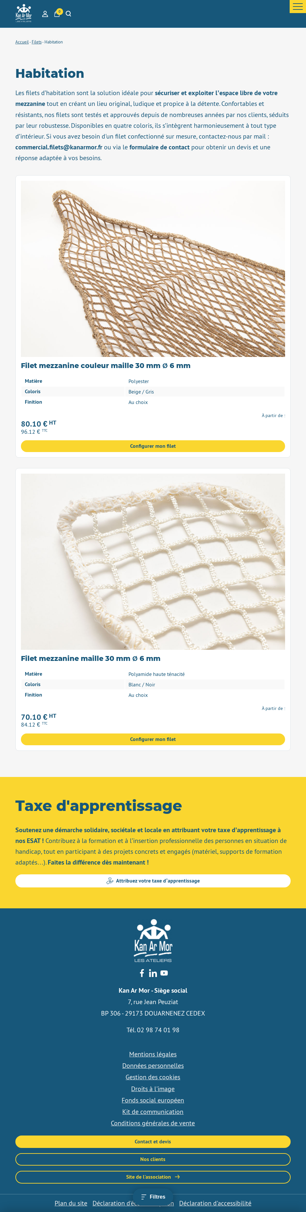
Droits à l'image (153, 1089)
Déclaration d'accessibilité (215, 1203)
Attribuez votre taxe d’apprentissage (152, 880)
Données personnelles (153, 1065)
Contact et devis (153, 1141)
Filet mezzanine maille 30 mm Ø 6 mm (91, 658)
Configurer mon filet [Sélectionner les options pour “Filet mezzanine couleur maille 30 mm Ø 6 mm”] (153, 446)
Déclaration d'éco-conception (133, 1203)
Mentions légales (153, 1054)
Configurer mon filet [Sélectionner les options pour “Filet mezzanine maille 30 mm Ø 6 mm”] (153, 739)
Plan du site (71, 1203)
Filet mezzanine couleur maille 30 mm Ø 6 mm (106, 365)
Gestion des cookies (153, 1077)
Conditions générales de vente (153, 1123)
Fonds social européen (153, 1100)
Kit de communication (152, 1112)
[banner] (23, 14)
